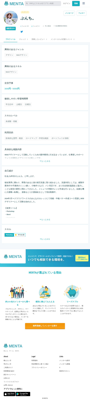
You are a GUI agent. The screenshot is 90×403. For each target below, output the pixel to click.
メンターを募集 (64, 364)
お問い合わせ (8, 385)
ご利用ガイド (8, 367)
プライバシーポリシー (39, 367)
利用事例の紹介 (9, 371)
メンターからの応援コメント (62, 39)
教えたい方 (7, 360)
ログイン (66, 3)
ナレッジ (23, 39)
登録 (76, 3)
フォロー (81, 13)
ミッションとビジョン (11, 381)
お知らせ (7, 378)
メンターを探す (64, 360)
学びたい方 (7, 364)
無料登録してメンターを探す (45, 326)
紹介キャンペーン (10, 374)
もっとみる (45, 161)
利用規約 (35, 360)
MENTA (45, 398)
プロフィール (10, 39)
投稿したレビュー (39, 39)
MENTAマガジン (64, 371)
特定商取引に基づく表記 (40, 364)
